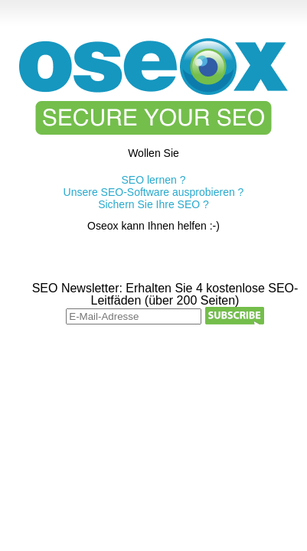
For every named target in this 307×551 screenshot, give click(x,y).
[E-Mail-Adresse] (133, 316)
